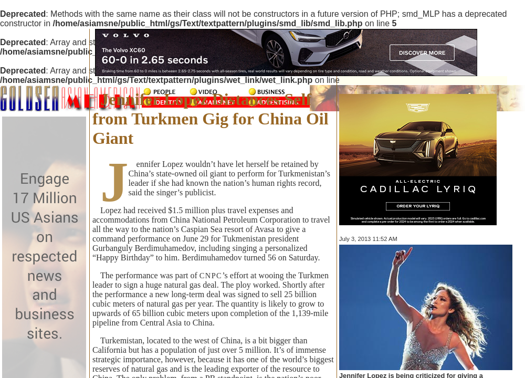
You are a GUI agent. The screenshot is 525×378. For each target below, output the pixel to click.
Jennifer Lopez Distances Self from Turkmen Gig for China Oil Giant (210, 119)
